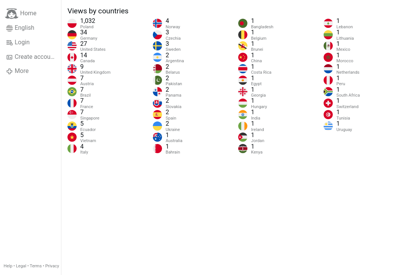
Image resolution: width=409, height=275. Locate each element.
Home (21, 13)
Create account (31, 57)
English (20, 28)
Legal (21, 266)
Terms (36, 266)
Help (8, 266)
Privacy (52, 266)
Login (18, 42)
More (17, 71)
